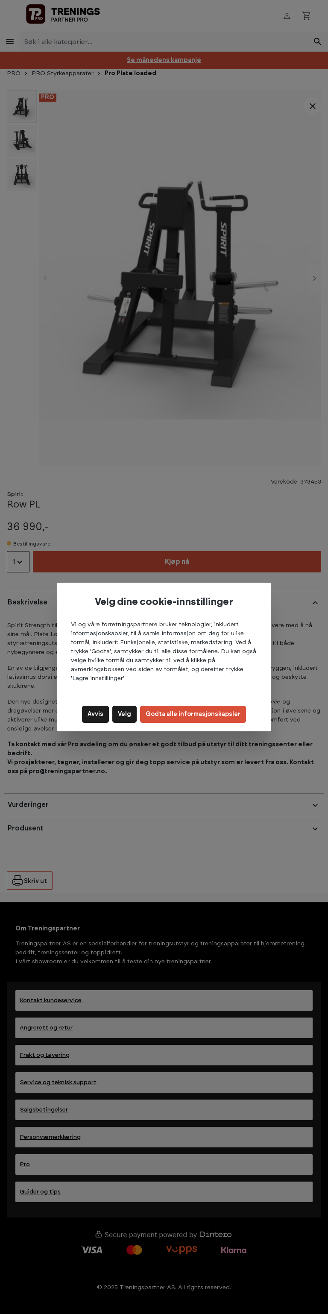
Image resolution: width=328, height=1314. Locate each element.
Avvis (95, 714)
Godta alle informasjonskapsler (193, 714)
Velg (124, 714)
